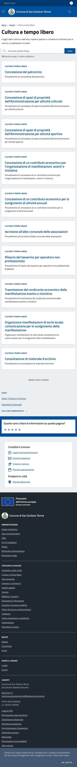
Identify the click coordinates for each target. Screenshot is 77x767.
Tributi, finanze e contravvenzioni (16, 609)
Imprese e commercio (11, 583)
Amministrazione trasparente (15, 728)
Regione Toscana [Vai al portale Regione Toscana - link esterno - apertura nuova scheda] (9, 3)
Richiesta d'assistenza (11, 723)
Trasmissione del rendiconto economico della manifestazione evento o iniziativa (36, 292)
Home (4, 25)
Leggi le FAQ (7, 710)
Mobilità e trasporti (10, 596)
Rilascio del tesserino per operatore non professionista (32, 259)
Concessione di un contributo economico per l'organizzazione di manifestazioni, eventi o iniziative (35, 166)
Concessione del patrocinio (23, 72)
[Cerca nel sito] (69, 11)
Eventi (4, 669)
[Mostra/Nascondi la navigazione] (3, 11)
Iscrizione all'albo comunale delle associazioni (36, 232)
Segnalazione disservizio (12, 719)
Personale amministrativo (13, 551)
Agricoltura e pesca (10, 626)
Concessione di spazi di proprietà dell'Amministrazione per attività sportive (33, 132)
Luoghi (5, 665)
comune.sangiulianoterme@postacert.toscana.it (23, 696)
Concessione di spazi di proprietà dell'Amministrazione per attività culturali (33, 99)
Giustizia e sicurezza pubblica (14, 605)
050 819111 (7, 692)
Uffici (4, 538)
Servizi (12, 25)
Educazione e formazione (13, 600)
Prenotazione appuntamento (14, 715)
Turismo (5, 592)
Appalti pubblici (8, 587)
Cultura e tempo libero (16, 66)
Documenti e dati (9, 555)
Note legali (6, 736)
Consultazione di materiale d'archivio (30, 359)
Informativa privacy (10, 732)
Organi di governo (9, 529)
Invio (70, 51)
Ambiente (6, 613)
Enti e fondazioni (9, 542)
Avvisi (4, 650)
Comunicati (7, 646)
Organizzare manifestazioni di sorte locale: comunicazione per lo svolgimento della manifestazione (34, 326)
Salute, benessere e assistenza (15, 618)
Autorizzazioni (8, 622)
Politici (4, 546)
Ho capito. (67, 762)
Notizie (5, 641)
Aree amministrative (11, 533)
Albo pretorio (7, 745)
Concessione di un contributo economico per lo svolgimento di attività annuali (37, 201)
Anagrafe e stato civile (12, 570)
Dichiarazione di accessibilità (14, 741)
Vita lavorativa (8, 579)
